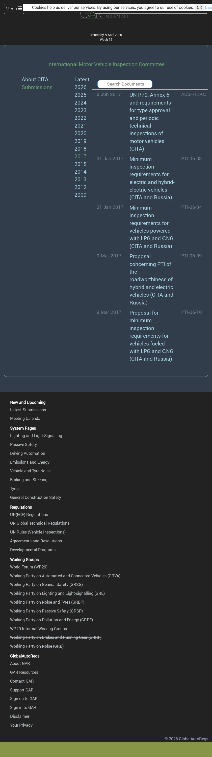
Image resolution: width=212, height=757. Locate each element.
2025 (80, 94)
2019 (80, 141)
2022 (80, 117)
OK (199, 7)
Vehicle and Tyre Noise (30, 471)
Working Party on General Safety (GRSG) (46, 584)
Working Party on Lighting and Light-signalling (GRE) (57, 593)
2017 (80, 156)
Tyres (14, 488)
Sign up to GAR (24, 698)
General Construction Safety (35, 497)
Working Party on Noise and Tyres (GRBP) (47, 602)
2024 (80, 102)
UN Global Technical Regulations (39, 523)
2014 (80, 171)
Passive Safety (23, 444)
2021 (80, 125)
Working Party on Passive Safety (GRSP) (46, 611)
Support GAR (22, 690)
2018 (80, 148)
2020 (80, 133)
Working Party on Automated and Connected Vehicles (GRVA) (65, 576)
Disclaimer (19, 716)
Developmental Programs (33, 550)
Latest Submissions (28, 410)
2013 (80, 179)
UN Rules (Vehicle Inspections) (38, 532)
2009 (80, 194)
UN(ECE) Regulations (29, 514)
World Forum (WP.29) (28, 567)
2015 (80, 164)
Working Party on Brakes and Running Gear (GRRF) (55, 637)
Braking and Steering (28, 479)
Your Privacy (21, 725)
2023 (80, 110)
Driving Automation (27, 453)
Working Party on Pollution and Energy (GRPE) (51, 620)
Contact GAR (22, 681)
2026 (80, 87)
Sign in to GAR (23, 707)
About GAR (20, 663)
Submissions (37, 87)
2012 (80, 187)
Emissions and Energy (29, 462)
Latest (81, 79)
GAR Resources (24, 672)
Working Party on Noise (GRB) (37, 646)
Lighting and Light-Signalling (36, 435)
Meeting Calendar (26, 418)
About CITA (35, 79)
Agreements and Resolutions (36, 541)
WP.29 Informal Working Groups (38, 628)
